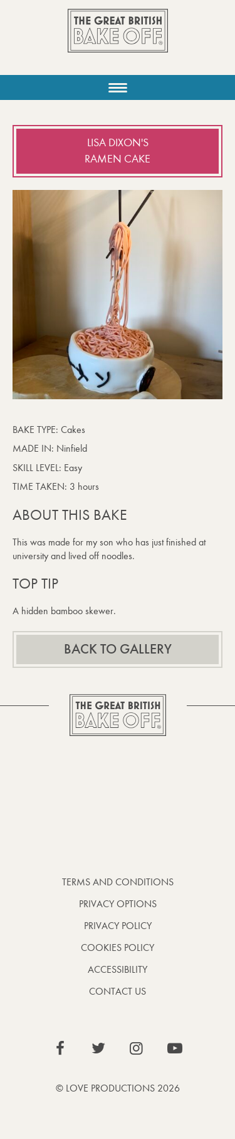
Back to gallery (118, 649)
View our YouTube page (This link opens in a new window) (174, 1048)
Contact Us (117, 991)
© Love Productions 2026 (118, 1088)
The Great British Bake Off (118, 41)
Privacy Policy (118, 926)
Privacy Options (118, 904)
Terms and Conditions (118, 882)
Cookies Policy (117, 947)
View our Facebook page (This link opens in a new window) (60, 1048)
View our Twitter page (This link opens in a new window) (98, 1048)
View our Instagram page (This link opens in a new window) (136, 1048)
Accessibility (117, 969)
